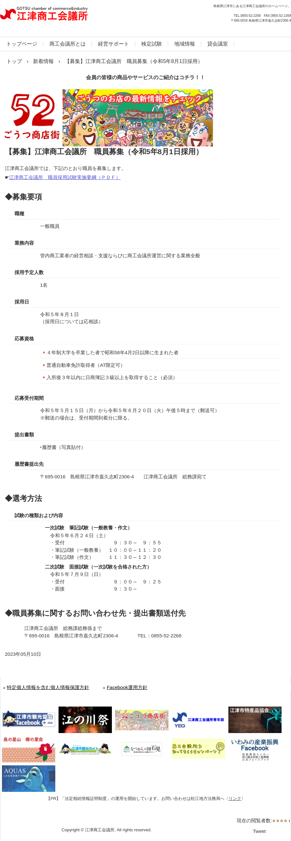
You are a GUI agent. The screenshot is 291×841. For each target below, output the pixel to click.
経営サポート (113, 44)
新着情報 (43, 61)
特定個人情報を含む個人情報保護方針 (48, 687)
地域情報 (184, 44)
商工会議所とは (67, 44)
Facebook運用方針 (127, 687)
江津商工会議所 (69, 16)
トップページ (21, 44)
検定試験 (151, 44)
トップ (14, 61)
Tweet (259, 831)
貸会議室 (217, 44)
